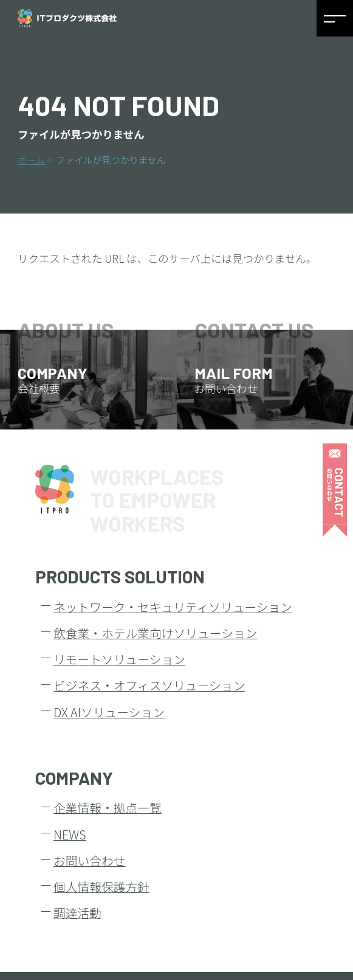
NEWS (69, 834)
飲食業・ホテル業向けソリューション (155, 633)
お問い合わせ (89, 860)
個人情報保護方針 (101, 886)
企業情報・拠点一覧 (107, 807)
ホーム (31, 159)
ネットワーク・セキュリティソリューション (172, 607)
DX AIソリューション (109, 712)
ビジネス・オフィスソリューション (149, 685)
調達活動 (77, 913)
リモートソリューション (119, 659)
